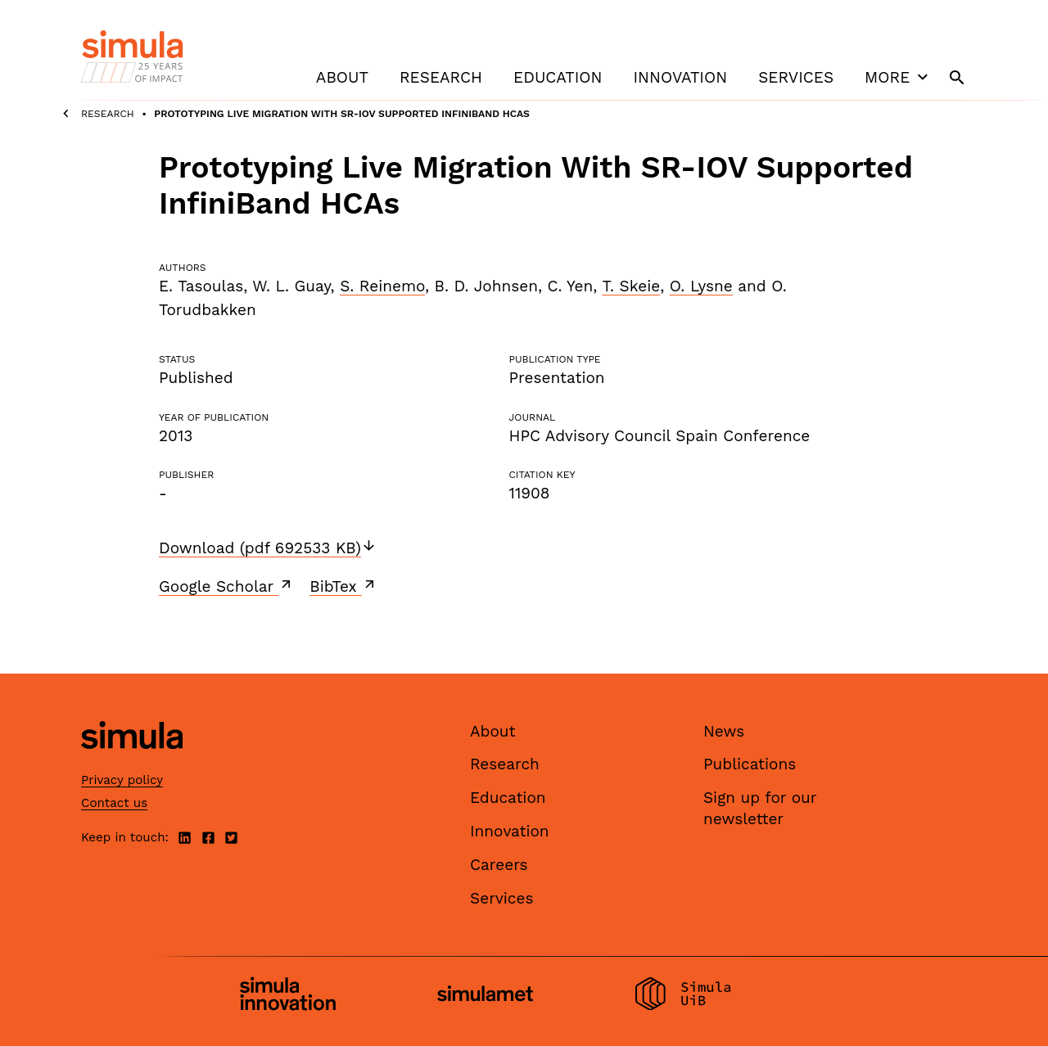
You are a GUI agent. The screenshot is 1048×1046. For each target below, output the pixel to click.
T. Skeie (631, 286)
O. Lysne (701, 286)
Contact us (114, 803)
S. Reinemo (382, 286)
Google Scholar (226, 586)
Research (441, 77)
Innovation (680, 77)
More (898, 77)
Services (795, 77)
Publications (749, 764)
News (723, 731)
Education (557, 77)
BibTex (343, 586)
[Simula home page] (132, 762)
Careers (499, 864)
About (342, 77)
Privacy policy (122, 780)
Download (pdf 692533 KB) (268, 548)
